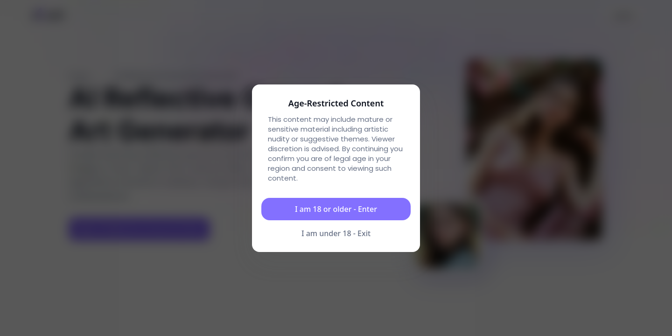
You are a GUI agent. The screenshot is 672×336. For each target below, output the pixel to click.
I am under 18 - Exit (336, 233)
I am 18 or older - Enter (336, 209)
